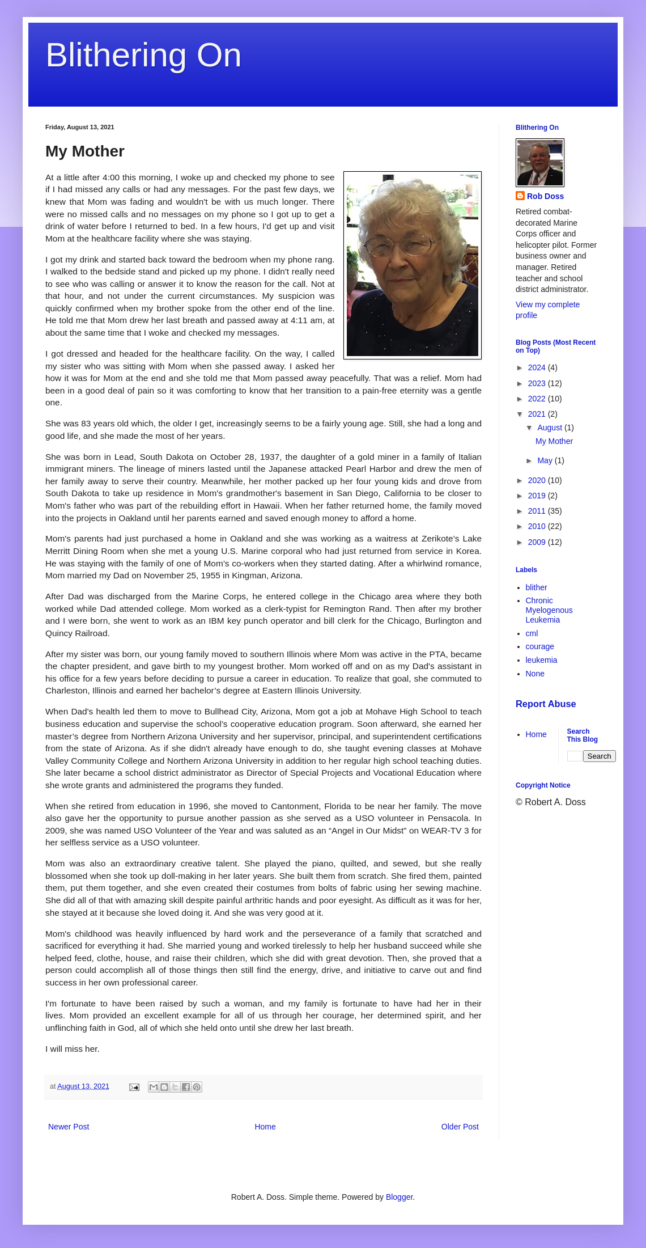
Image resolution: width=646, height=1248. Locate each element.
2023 (538, 383)
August (550, 427)
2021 (538, 413)
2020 (538, 480)
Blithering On (143, 55)
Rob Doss (545, 196)
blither (536, 587)
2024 (538, 367)
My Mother (554, 441)
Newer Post (68, 1126)
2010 (538, 526)
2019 (538, 495)
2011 (538, 510)
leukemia (542, 660)
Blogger (399, 1197)
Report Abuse (546, 704)
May (545, 460)
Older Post (460, 1126)
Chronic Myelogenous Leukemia (549, 610)
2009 (538, 542)
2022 (538, 398)
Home (264, 1126)
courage (540, 646)
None (535, 673)
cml (532, 633)
